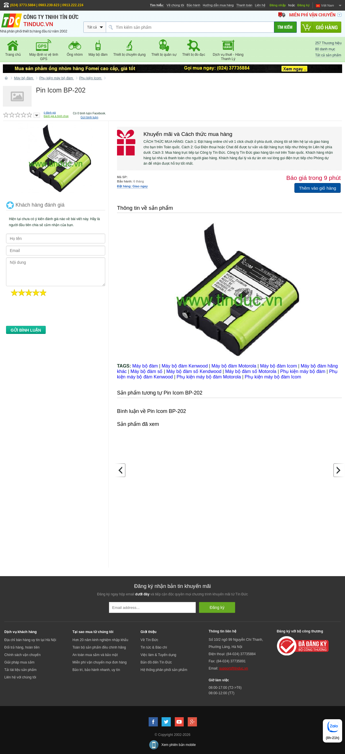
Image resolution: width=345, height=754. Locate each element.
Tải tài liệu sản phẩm (20, 670)
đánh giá (50, 112)
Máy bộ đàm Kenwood (185, 365)
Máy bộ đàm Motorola (234, 365)
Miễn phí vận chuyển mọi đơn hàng (99, 662)
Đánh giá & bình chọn (56, 116)
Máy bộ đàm (145, 365)
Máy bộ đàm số (147, 371)
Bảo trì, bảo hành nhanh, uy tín (96, 670)
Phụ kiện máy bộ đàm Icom (273, 376)
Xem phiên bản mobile (178, 745)
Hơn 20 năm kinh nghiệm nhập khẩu (100, 640)
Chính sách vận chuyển (22, 655)
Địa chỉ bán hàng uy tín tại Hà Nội (30, 640)
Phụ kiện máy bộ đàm (302, 371)
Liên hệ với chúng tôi (20, 677)
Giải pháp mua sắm (19, 662)
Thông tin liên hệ (222, 631)
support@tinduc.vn (233, 668)
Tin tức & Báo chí (154, 647)
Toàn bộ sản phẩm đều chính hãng (99, 647)
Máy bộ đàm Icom (278, 365)
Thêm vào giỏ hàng (317, 188)
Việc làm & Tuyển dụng (158, 655)
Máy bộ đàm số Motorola (250, 371)
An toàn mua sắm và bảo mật (95, 655)
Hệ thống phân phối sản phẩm (164, 670)
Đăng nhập (278, 5)
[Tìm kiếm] (285, 27)
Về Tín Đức (149, 640)
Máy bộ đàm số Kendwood (193, 371)
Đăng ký (303, 5)
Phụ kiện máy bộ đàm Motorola (209, 376)
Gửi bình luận (89, 117)
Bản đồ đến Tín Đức (156, 662)
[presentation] (49, 312)
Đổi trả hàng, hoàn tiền (21, 647)
